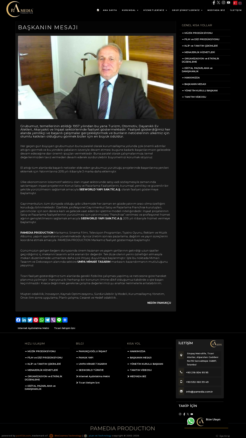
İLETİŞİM (236, 10)
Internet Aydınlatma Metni (34, 328)
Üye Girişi (222, 436)
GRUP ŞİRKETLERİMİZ (187, 10)
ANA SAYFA (110, 10)
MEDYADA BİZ (216, 10)
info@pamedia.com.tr (196, 391)
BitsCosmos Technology (66, 435)
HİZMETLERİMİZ (155, 10)
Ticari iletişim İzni (65, 328)
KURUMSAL (130, 10)
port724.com (23, 435)
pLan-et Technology (99, 435)
